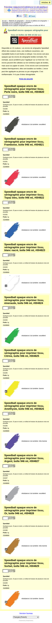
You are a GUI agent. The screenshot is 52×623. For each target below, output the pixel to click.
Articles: (45, 2)
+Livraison (6, 114)
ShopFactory (29, 620)
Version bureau (26, 613)
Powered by (22, 620)
